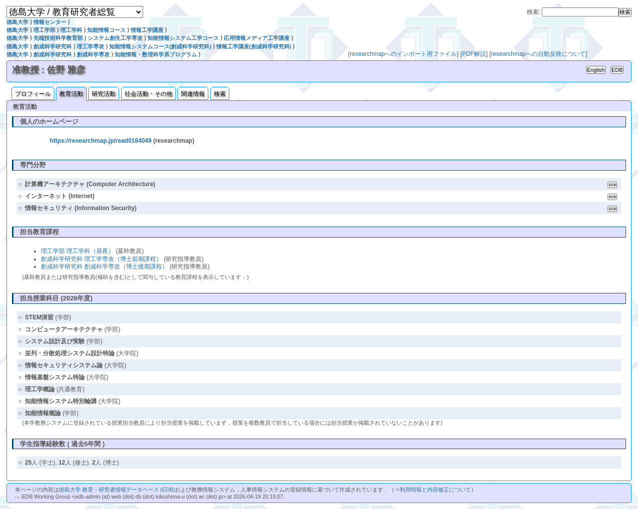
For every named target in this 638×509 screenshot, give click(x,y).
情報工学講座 (147, 30)
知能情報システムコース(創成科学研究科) (160, 46)
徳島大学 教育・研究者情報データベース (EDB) (117, 490)
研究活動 (104, 93)
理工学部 (44, 30)
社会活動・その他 (148, 93)
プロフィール (33, 93)
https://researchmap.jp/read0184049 (101, 140)
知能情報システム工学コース (183, 38)
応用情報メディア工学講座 (257, 38)
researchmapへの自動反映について (538, 53)
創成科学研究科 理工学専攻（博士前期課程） (101, 258)
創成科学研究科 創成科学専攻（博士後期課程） (104, 266)
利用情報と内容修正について (435, 490)
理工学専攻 (90, 46)
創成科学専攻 (93, 54)
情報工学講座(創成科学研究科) (253, 46)
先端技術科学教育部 (58, 38)
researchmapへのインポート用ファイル (403, 53)
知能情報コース (106, 30)
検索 (220, 93)
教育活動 (71, 93)
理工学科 (71, 30)
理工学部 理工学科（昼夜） (77, 251)
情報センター (49, 22)
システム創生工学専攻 (115, 38)
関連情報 (193, 93)
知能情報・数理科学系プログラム (156, 54)
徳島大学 (17, 22)
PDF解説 (474, 53)
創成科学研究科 (52, 46)
